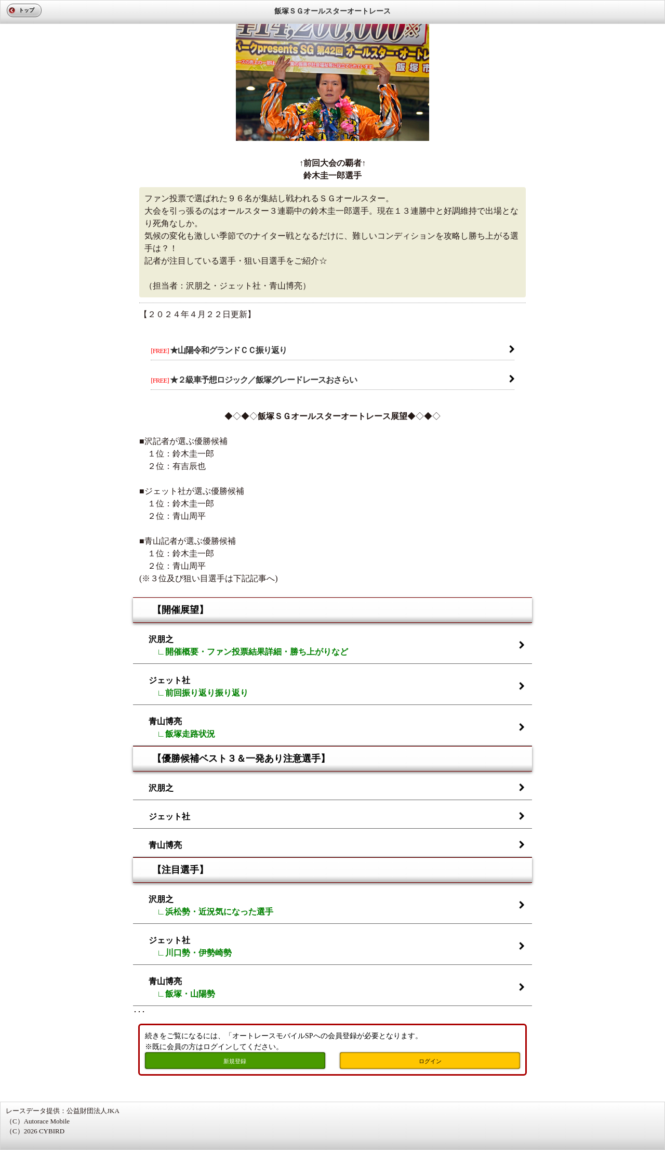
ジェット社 (198, 686)
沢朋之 (248, 645)
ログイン (430, 1061)
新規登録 (234, 1061)
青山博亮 (182, 727)
